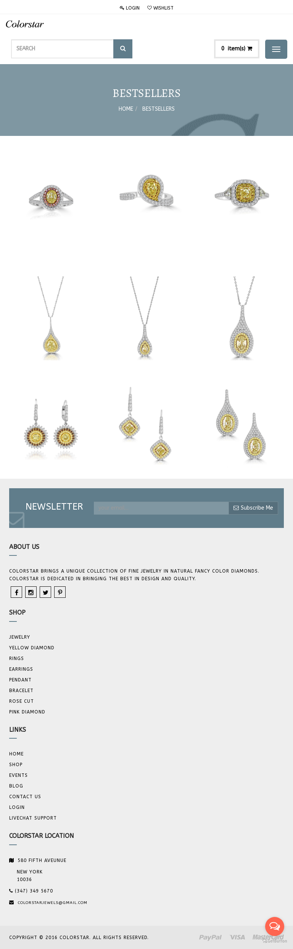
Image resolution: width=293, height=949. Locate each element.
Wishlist (160, 8)
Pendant (20, 680)
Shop (16, 764)
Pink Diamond (27, 712)
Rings (16, 658)
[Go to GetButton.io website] (274, 941)
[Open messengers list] (274, 926)
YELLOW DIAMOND (32, 647)
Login (130, 8)
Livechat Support (33, 818)
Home (126, 109)
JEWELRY (19, 637)
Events (18, 775)
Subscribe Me (253, 508)
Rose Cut (21, 701)
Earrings (21, 669)
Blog (16, 786)
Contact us (25, 796)
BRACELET (21, 690)
